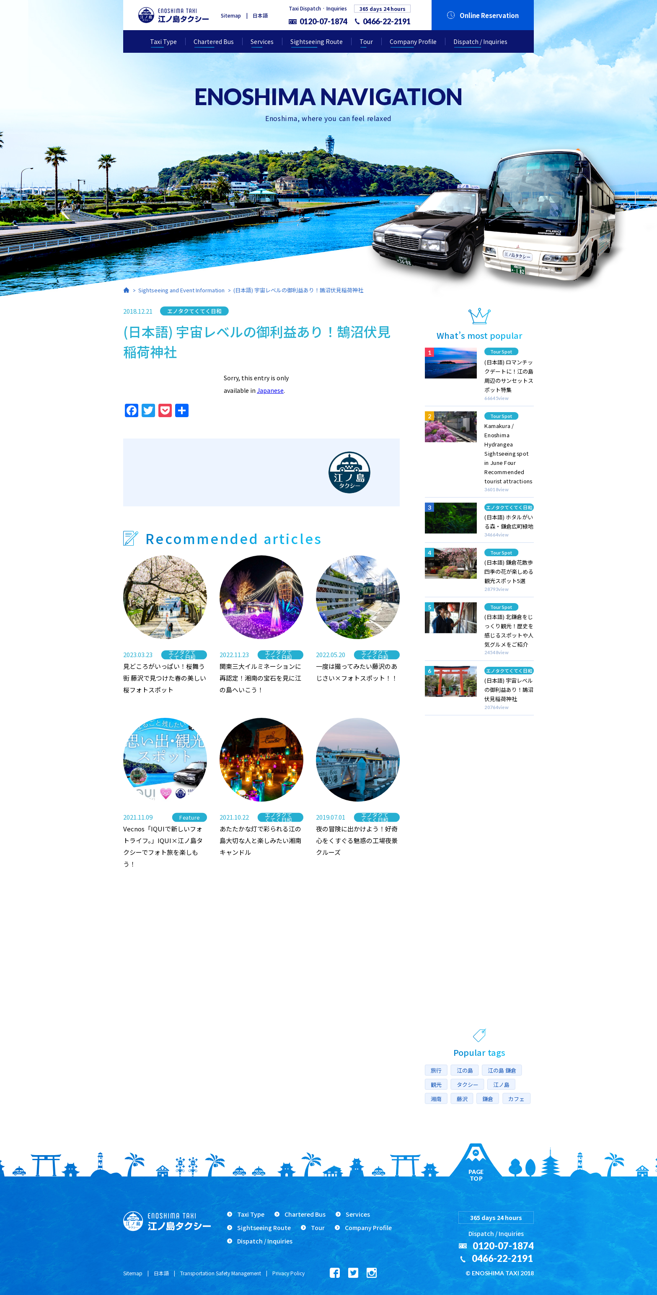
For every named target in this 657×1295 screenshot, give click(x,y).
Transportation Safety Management (220, 1273)
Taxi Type (163, 41)
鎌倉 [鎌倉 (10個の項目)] (487, 1098)
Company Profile (413, 41)
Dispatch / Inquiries (480, 41)
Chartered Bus (214, 41)
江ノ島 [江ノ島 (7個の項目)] (501, 1084)
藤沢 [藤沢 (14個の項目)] (462, 1098)
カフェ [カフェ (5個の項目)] (516, 1098)
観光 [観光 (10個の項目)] (436, 1084)
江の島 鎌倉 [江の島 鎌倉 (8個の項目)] (502, 1070)
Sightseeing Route (316, 41)
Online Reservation (489, 15)
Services (262, 41)
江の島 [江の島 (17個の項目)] (465, 1070)
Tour (366, 41)
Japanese (270, 390)
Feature (189, 817)
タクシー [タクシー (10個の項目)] (468, 1084)
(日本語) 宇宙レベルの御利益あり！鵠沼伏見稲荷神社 (298, 290)
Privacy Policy (288, 1273)
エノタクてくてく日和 (194, 311)
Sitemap (231, 15)
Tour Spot (501, 351)
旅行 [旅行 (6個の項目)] (436, 1070)
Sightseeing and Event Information (181, 290)
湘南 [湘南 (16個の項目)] (436, 1098)
